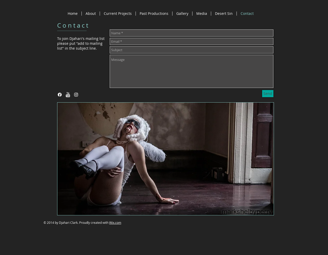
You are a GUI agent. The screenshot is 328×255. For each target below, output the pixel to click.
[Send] (267, 93)
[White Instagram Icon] (76, 94)
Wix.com (115, 222)
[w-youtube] (67, 94)
